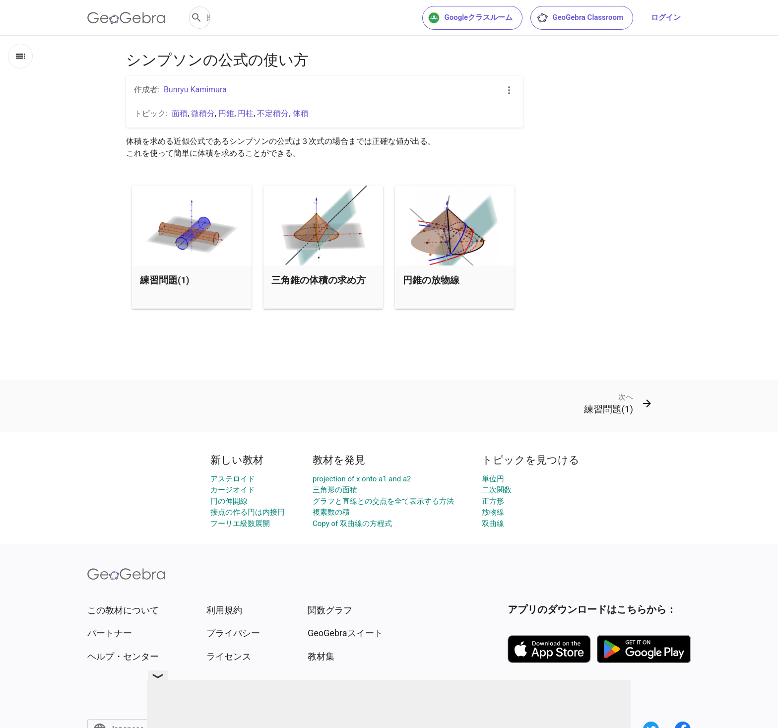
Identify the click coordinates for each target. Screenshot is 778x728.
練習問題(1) (165, 280)
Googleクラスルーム (470, 18)
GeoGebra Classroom (579, 18)
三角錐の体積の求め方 (318, 280)
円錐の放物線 (431, 280)
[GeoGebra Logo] (126, 18)
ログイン (666, 17)
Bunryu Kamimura (195, 89)
